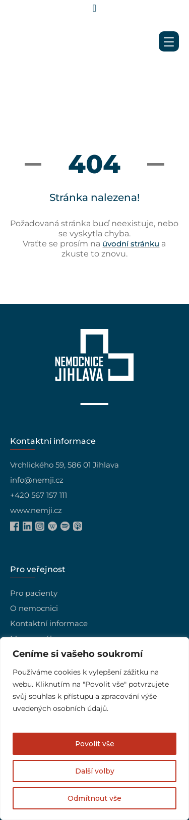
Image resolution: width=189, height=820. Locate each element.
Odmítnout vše (94, 798)
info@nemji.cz (37, 480)
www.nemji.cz (36, 510)
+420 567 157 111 (38, 495)
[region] (94, 728)
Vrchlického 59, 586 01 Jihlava (64, 465)
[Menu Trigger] (169, 41)
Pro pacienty (33, 593)
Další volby (94, 771)
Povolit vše (94, 743)
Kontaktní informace (49, 623)
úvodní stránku (130, 243)
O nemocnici (34, 608)
